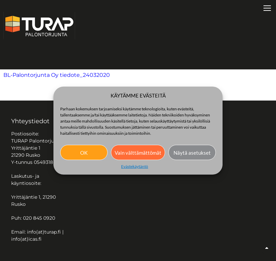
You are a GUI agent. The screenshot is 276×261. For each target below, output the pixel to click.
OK (84, 152)
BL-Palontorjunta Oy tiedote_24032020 (56, 75)
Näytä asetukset (192, 152)
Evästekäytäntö (134, 166)
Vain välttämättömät (138, 152)
